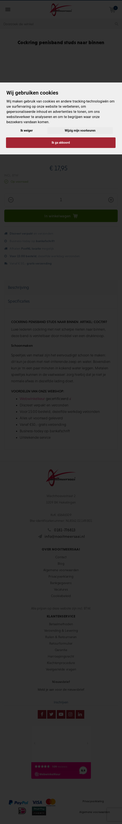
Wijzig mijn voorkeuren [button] (80, 130)
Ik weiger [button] (27, 130)
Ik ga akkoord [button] (61, 142)
